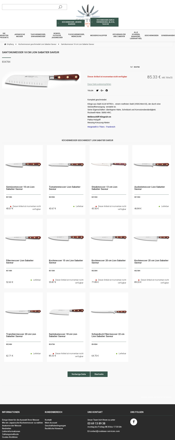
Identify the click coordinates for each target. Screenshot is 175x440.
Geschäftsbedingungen (55, 426)
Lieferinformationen (11, 431)
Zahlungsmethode (10, 434)
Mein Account (51, 423)
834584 (94, 344)
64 (95, 355)
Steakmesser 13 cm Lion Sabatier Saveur (104, 188)
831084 (9, 197)
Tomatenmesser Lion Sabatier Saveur (65, 188)
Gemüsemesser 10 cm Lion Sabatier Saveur (20, 188)
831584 (52, 271)
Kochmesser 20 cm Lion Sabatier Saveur (109, 261)
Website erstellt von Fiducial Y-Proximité (156, 397)
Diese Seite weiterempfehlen (99, 84)
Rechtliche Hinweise (54, 428)
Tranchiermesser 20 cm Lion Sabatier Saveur (21, 335)
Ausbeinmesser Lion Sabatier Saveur (149, 188)
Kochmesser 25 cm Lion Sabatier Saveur (151, 261)
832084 (94, 271)
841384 (94, 197)
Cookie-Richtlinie (10, 437)
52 (9, 282)
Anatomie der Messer (11, 426)
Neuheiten (6, 428)
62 (9, 355)
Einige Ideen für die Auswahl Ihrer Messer (20, 420)
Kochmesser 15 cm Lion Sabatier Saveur (66, 261)
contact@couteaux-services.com (105, 431)
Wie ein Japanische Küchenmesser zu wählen (22, 423)
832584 (137, 271)
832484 (9, 344)
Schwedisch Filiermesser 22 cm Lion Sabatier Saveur (108, 335)
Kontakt (48, 420)
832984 (52, 197)
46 (138, 208)
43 (52, 208)
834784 (52, 344)
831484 (9, 271)
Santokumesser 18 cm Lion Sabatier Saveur (30, 52)
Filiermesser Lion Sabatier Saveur (20, 261)
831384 (137, 197)
